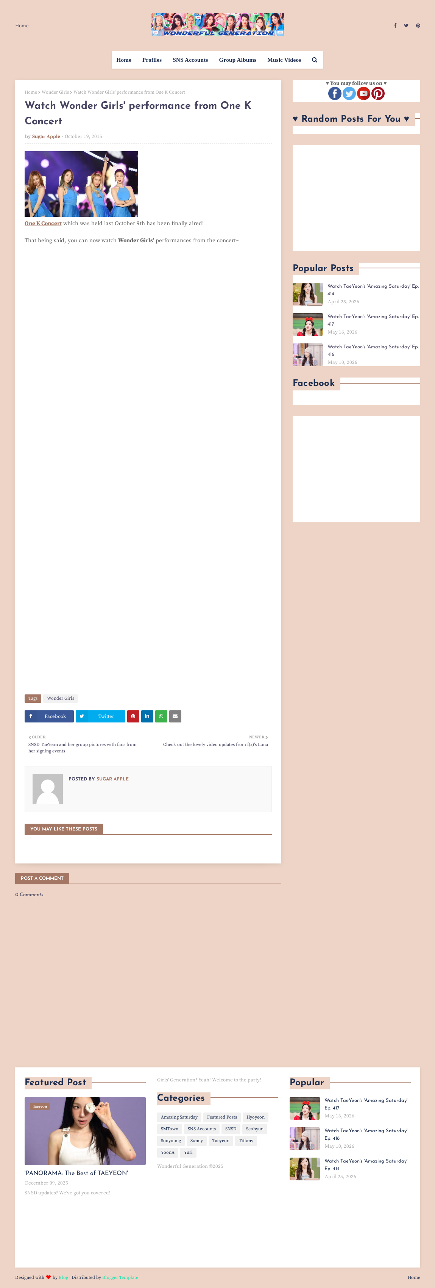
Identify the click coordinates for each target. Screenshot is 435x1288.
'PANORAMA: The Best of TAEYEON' (76, 1173)
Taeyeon (220, 1141)
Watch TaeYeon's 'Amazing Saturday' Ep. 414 (373, 290)
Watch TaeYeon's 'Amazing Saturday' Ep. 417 (373, 320)
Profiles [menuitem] (152, 60)
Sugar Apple (46, 136)
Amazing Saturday (179, 1117)
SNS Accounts (202, 1129)
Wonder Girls (55, 92)
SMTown (169, 1129)
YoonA (168, 1152)
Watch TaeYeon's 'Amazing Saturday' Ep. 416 (373, 351)
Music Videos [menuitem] (284, 60)
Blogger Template (120, 1277)
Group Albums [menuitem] (238, 60)
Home (22, 26)
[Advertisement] (356, 198)
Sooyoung (171, 1141)
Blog (63, 1277)
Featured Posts (222, 1117)
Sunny (196, 1141)
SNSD (231, 1129)
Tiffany (246, 1141)
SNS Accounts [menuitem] (190, 60)
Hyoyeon (255, 1117)
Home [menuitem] (124, 60)
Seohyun (254, 1129)
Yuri (188, 1152)
